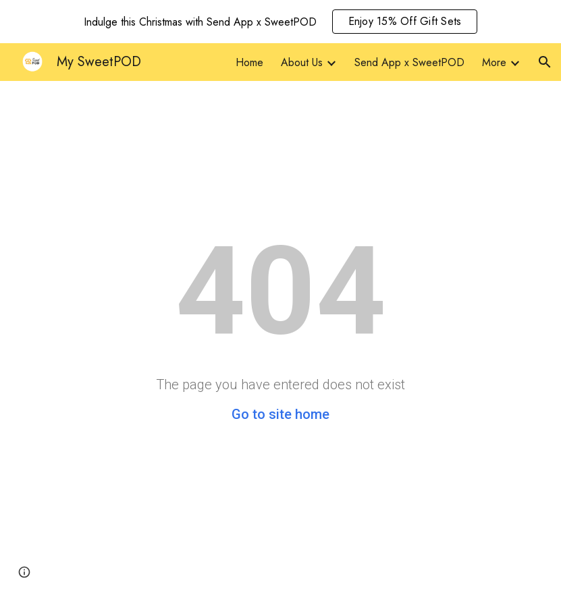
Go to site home (280, 414)
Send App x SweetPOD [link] (409, 62)
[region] (280, 21)
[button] (545, 62)
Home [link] (249, 62)
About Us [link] (302, 62)
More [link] (494, 62)
